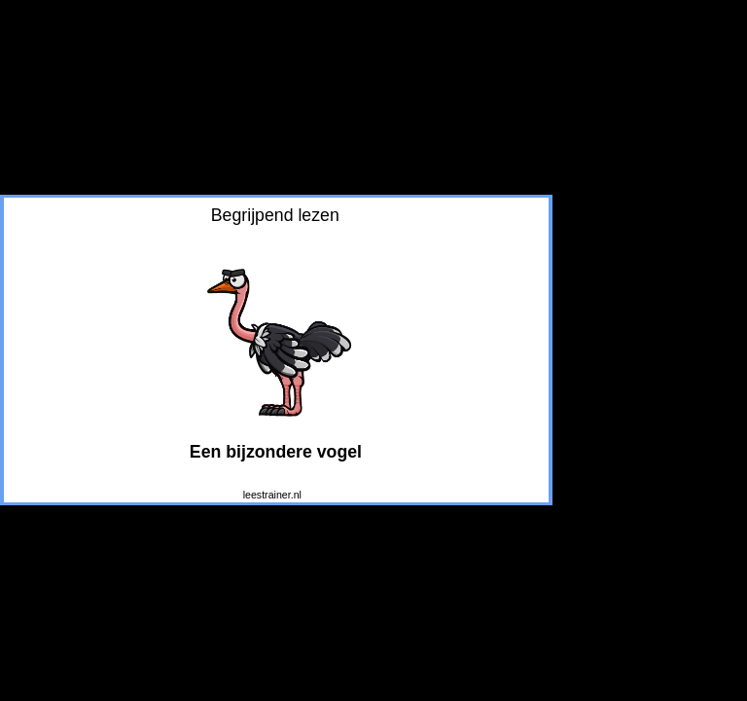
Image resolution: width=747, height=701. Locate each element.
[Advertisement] (649, 113)
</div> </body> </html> (276, 350)
